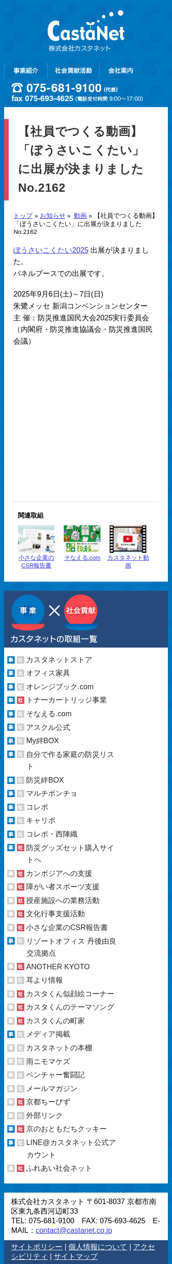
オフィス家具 (48, 673)
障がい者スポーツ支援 (63, 887)
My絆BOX (42, 741)
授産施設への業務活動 (63, 900)
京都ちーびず (48, 1102)
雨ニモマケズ (48, 1061)
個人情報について (97, 1247)
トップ (23, 215)
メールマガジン (52, 1088)
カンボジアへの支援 (59, 873)
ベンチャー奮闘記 (55, 1075)
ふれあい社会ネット (59, 1168)
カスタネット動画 (128, 547)
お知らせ (53, 215)
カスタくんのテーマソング (70, 1007)
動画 (80, 215)
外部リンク (44, 1115)
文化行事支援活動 (55, 914)
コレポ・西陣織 (52, 834)
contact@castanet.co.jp (74, 1230)
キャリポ (40, 820)
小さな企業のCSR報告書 (36, 547)
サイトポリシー (36, 1247)
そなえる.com (82, 543)
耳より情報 (44, 980)
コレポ (37, 807)
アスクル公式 (48, 727)
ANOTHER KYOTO (57, 967)
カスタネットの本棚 (59, 1048)
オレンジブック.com (60, 687)
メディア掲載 (48, 1034)
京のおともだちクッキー (66, 1129)
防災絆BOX (45, 780)
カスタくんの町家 (55, 1021)
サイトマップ (76, 1256)
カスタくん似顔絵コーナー (70, 994)
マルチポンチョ (52, 793)
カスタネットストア (59, 660)
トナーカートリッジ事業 (66, 700)
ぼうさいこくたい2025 (51, 250)
